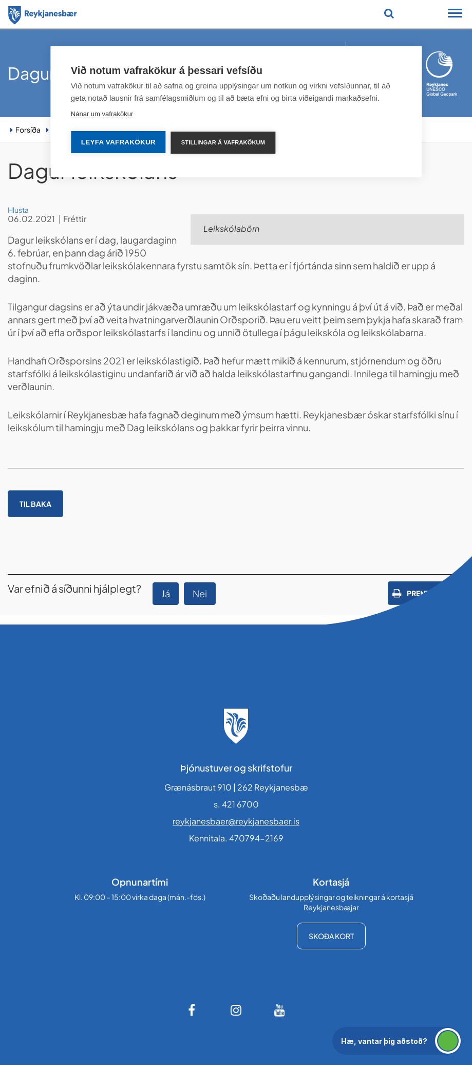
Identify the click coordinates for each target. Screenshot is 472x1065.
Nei (200, 593)
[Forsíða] (42, 13)
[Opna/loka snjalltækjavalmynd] (455, 14)
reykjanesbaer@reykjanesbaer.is (236, 821)
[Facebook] (192, 1010)
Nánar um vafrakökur (102, 114)
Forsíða (28, 129)
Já (165, 593)
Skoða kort (331, 936)
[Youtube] (280, 1010)
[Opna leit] (389, 13)
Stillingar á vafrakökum (223, 142)
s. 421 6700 (236, 804)
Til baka (35, 503)
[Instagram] (236, 1010)
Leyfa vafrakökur (118, 142)
